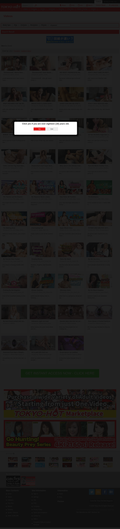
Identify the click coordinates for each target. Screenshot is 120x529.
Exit (66, 246)
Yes (54, 246)
